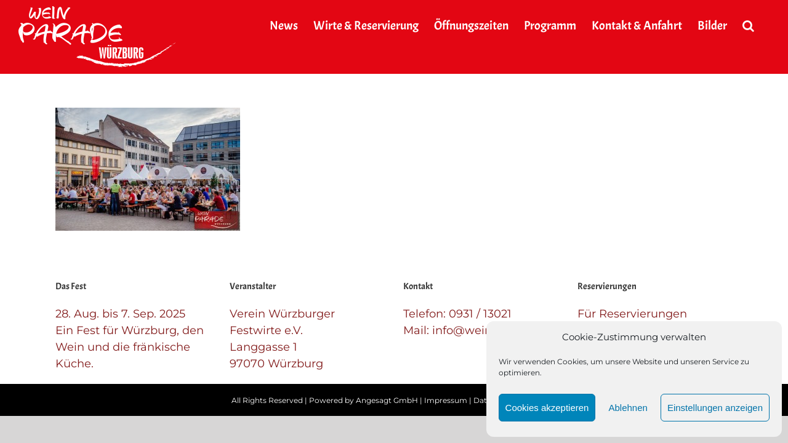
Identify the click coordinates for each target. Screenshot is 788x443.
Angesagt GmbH (387, 400)
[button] (764, 26)
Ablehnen (627, 407)
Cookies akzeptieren (547, 407)
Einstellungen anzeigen (715, 407)
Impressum (445, 400)
